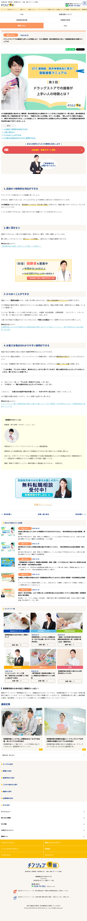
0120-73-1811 (44, 882)
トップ (3, 9)
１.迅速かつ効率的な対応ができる (15, 129)
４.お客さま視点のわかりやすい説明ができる (19, 138)
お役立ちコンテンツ (12, 9)
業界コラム (23, 9)
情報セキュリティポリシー (53, 838)
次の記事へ (79, 514)
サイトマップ (49, 850)
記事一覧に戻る (43, 514)
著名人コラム (32, 9)
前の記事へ (8, 514)
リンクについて (6, 850)
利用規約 (47, 844)
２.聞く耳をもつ (9, 132)
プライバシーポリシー (8, 838)
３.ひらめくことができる (12, 135)
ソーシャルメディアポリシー (10, 844)
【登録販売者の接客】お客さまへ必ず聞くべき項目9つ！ (21, 246)
